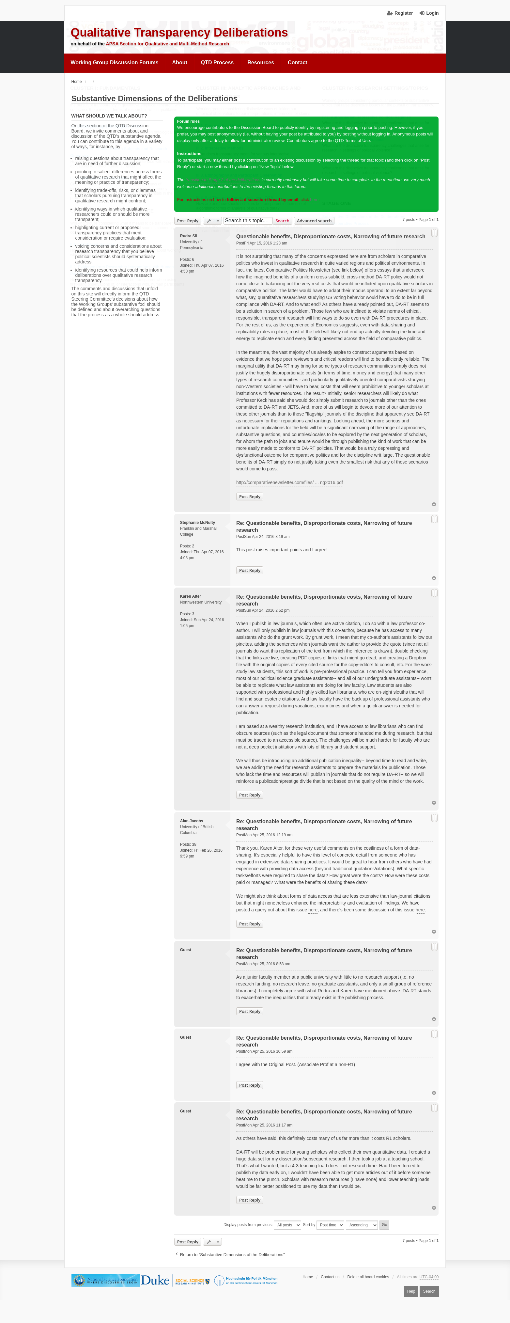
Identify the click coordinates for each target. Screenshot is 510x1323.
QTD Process (217, 62)
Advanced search (314, 221)
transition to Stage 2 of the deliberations (223, 179)
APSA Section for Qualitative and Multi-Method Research (167, 43)
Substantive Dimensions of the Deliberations (154, 98)
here (314, 199)
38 (194, 844)
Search (282, 221)
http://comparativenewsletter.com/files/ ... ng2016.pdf (289, 482)
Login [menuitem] (432, 13)
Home (307, 1277)
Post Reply (187, 221)
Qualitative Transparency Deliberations (179, 32)
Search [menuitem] (429, 1291)
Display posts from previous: (262, 1225)
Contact (297, 62)
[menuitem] (114, 63)
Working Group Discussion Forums (115, 62)
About (179, 62)
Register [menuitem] (403, 13)
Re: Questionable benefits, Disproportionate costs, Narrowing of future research (324, 526)
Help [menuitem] (411, 1291)
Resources (260, 62)
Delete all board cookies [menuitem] (368, 1277)
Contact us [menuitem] (330, 1277)
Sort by (323, 1225)
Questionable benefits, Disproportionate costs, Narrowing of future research (330, 236)
